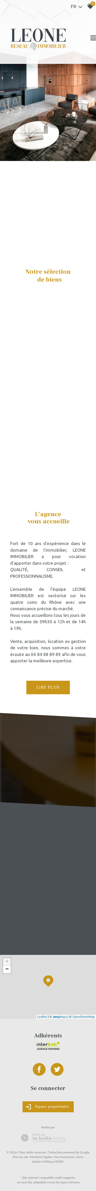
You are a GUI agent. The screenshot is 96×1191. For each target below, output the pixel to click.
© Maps (58, 1016)
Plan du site (20, 1157)
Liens (79, 1157)
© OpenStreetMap (82, 1016)
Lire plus (48, 687)
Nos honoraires (64, 1157)
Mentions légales (41, 1157)
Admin (36, 1161)
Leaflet (42, 1016)
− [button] (7, 969)
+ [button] (7, 962)
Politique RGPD (52, 1161)
